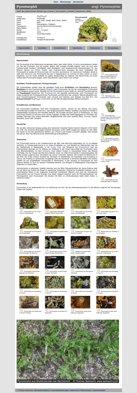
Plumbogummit (50, 93)
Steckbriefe (78, 2)
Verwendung (113, 48)
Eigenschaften (24, 48)
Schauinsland (84, 147)
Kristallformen (60, 48)
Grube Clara (56, 147)
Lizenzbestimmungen (60, 390)
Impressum (74, 390)
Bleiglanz (49, 89)
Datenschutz (86, 390)
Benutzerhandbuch (42, 390)
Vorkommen (95, 48)
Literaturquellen (98, 390)
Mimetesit (40, 72)
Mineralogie (65, 2)
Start (56, 2)
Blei (63, 187)
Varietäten (42, 48)
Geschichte (77, 48)
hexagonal (41, 38)
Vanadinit (55, 72)
